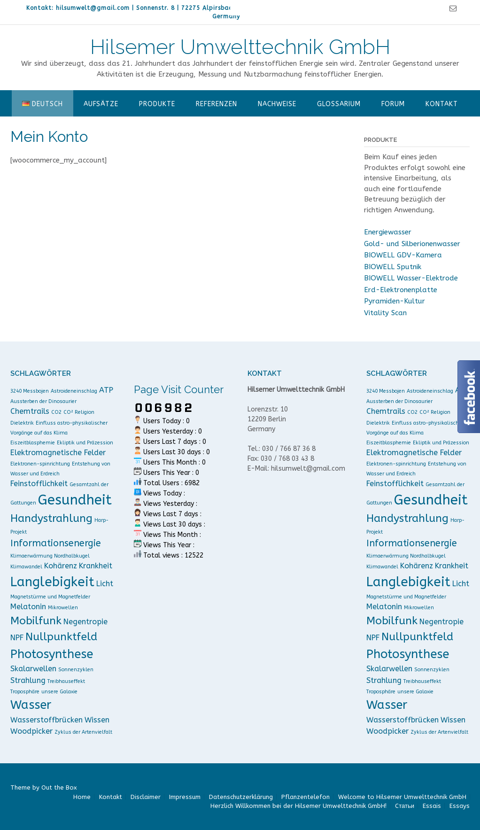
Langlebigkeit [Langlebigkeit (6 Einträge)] (52, 582)
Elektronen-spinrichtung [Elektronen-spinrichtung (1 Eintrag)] (40, 464)
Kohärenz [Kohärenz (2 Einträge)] (60, 565)
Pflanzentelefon (305, 797)
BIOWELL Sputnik (392, 267)
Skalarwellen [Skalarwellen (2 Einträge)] (33, 668)
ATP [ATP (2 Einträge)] (106, 390)
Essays (459, 806)
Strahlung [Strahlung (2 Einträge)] (28, 680)
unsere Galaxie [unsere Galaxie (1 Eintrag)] (59, 692)
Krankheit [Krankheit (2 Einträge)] (95, 565)
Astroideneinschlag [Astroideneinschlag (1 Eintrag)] (74, 391)
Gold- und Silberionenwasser (412, 244)
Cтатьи (404, 806)
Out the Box (59, 787)
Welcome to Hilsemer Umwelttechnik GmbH (402, 797)
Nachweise (277, 104)
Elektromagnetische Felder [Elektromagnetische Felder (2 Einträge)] (58, 452)
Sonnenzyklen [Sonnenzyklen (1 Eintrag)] (75, 670)
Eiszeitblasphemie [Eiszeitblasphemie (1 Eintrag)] (32, 443)
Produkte (157, 104)
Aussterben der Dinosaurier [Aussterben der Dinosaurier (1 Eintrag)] (43, 401)
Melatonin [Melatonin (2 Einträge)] (28, 606)
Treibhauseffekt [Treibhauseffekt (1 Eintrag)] (66, 681)
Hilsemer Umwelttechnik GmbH (240, 47)
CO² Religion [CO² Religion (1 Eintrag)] (78, 412)
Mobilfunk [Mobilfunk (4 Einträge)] (36, 620)
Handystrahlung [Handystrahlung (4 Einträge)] (51, 518)
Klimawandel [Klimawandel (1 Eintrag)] (26, 567)
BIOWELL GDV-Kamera (403, 255)
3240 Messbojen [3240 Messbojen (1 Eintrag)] (29, 391)
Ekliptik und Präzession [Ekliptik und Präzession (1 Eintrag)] (85, 443)
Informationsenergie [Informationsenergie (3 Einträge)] (55, 543)
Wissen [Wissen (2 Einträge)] (97, 719)
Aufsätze (101, 104)
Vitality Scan (385, 313)
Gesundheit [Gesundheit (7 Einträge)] (75, 500)
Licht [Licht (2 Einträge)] (104, 583)
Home (82, 797)
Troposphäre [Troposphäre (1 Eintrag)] (24, 692)
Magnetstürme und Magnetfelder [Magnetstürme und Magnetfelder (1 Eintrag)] (50, 597)
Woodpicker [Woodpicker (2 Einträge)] (31, 731)
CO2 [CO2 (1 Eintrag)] (56, 412)
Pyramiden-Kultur (394, 301)
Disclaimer (146, 797)
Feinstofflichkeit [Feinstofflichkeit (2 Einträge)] (39, 483)
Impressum (185, 797)
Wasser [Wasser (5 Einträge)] (30, 705)
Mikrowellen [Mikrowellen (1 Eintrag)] (63, 608)
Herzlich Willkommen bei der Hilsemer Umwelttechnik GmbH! (298, 806)
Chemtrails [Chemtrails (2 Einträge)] (29, 411)
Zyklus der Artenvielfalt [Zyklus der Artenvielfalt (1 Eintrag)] (83, 732)
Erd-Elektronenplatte (400, 290)
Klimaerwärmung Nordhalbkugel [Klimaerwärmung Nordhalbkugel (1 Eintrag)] (50, 556)
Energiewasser (387, 232)
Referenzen (216, 104)
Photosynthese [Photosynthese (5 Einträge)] (51, 654)
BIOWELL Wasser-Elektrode (411, 278)
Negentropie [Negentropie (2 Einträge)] (85, 621)
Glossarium (339, 104)
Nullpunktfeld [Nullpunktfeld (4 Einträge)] (61, 636)
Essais (432, 806)
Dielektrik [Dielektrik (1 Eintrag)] (22, 423)
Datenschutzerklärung (241, 797)
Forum (393, 104)
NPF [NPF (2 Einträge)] (16, 637)
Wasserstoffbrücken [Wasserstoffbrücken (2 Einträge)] (46, 719)
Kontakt (442, 104)
